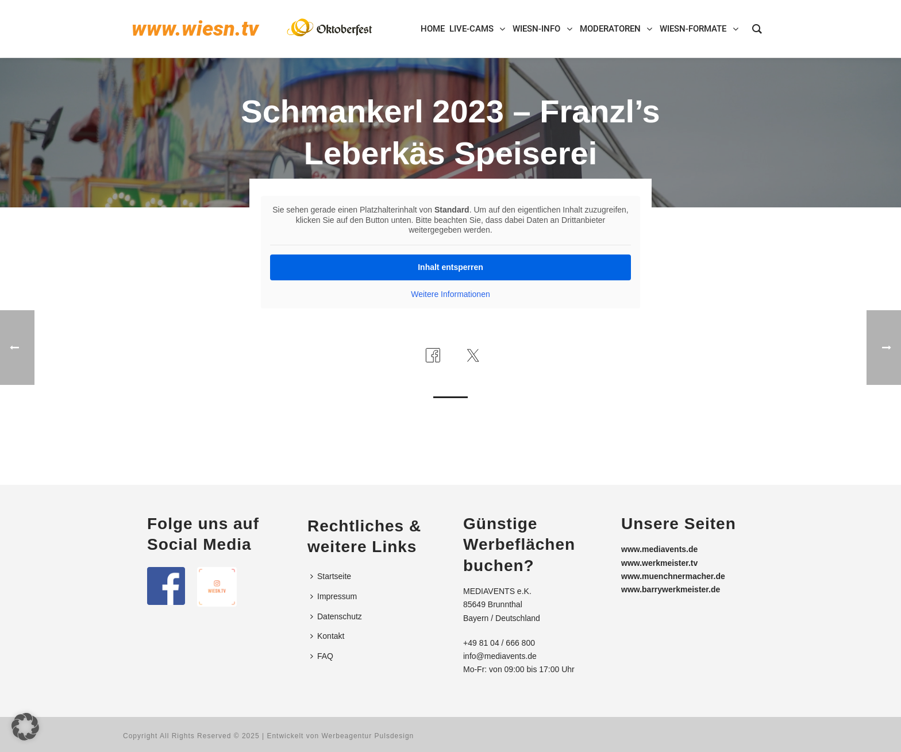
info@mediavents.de (500, 656)
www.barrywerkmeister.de (670, 589)
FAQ (321, 656)
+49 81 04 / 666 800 (499, 642)
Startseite (330, 576)
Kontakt (327, 636)
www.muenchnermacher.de (673, 576)
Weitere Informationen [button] (450, 294)
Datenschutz (336, 616)
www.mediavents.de (659, 549)
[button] (25, 726)
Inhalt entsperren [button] (450, 267)
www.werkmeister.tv (659, 563)
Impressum (333, 596)
